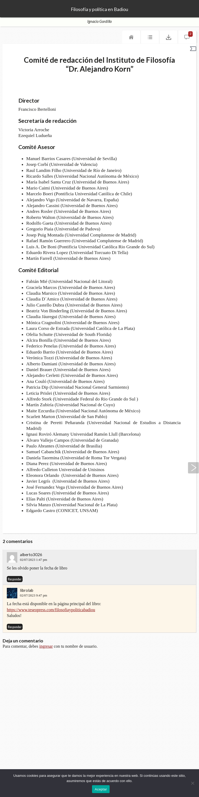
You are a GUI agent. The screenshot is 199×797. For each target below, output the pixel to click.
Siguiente (193, 467)
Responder (14, 579)
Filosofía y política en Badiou (99, 9)
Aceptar (101, 789)
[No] (192, 783)
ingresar (46, 646)
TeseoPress (10, 8)
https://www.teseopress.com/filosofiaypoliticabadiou (51, 610)
